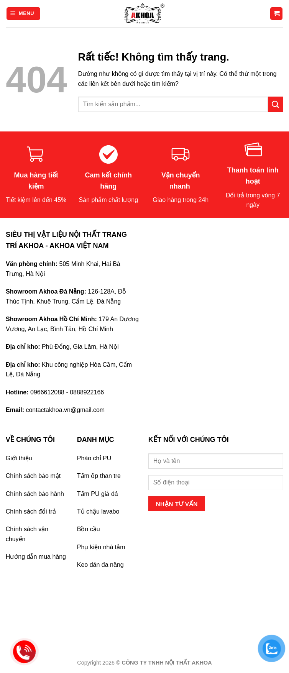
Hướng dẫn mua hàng (36, 556)
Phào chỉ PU (94, 458)
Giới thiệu (19, 458)
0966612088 (47, 392)
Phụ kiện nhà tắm (101, 547)
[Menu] (23, 13)
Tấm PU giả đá (97, 494)
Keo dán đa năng (100, 564)
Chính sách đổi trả (31, 511)
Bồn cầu (88, 529)
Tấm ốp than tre (99, 476)
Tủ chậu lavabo (98, 511)
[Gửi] (275, 104)
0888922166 (87, 392)
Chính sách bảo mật (33, 476)
